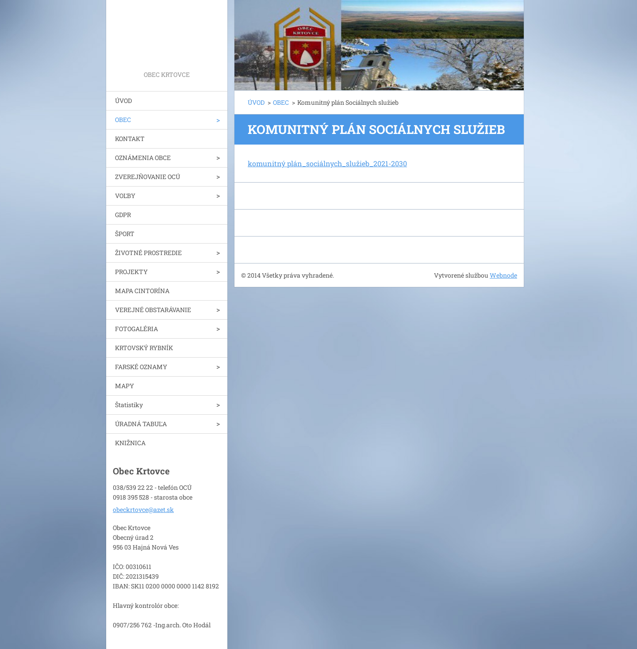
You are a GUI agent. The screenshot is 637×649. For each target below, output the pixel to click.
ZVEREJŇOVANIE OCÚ (147, 176)
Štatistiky (129, 405)
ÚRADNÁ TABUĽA (141, 424)
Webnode (503, 275)
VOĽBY (125, 195)
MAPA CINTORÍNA (142, 290)
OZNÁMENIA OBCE (143, 157)
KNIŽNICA (130, 443)
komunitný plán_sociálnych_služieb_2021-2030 (327, 163)
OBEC (123, 119)
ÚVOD (123, 100)
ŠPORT (124, 233)
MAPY (124, 386)
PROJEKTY (131, 271)
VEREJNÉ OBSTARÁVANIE (153, 309)
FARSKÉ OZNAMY (141, 367)
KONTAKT (130, 138)
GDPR (123, 214)
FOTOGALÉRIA (136, 328)
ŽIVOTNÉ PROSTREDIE (148, 252)
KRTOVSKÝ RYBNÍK (144, 348)
